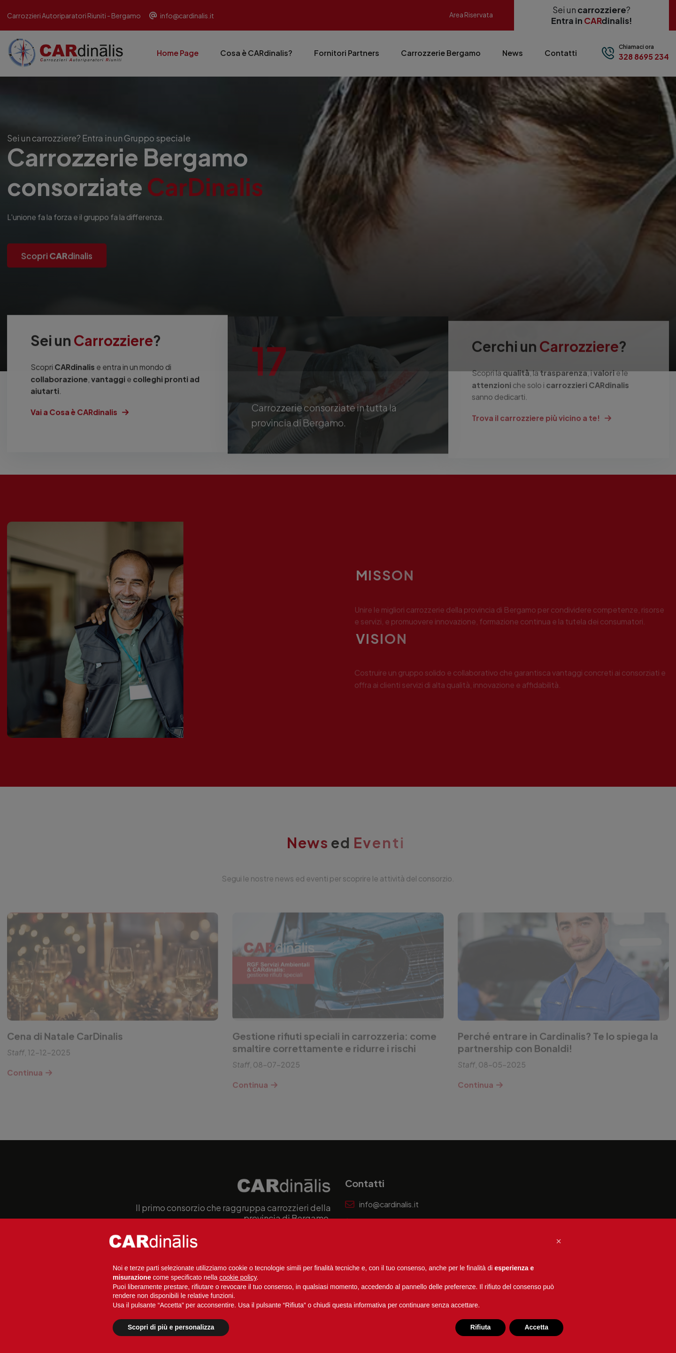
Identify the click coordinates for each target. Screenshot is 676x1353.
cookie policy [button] (237, 1277)
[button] (558, 1241)
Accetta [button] (536, 1327)
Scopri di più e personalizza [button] (171, 1327)
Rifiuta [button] (480, 1327)
